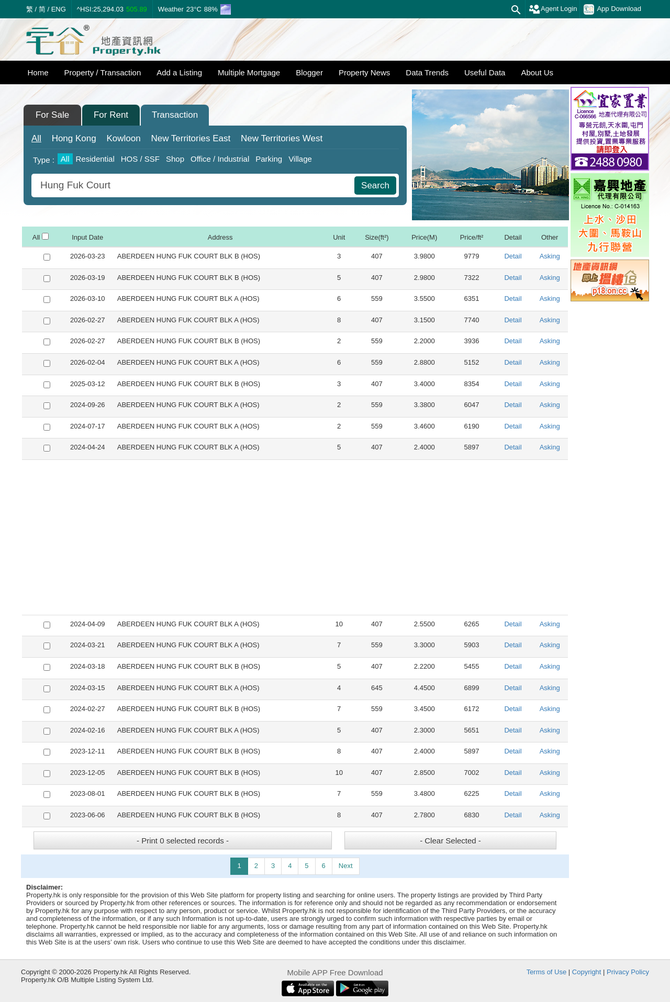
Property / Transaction (102, 72)
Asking (550, 256)
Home (38, 72)
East (190, 138)
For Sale (52, 115)
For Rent (111, 115)
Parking (268, 158)
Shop (175, 158)
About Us (537, 72)
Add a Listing (179, 72)
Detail (512, 256)
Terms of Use (547, 972)
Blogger (309, 72)
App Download (612, 9)
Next (346, 866)
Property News (364, 72)
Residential (95, 158)
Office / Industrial (220, 158)
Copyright (586, 972)
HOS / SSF (140, 158)
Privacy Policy (628, 972)
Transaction (175, 115)
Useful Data (484, 72)
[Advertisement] (295, 537)
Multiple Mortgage (249, 72)
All (36, 138)
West (281, 138)
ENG (58, 9)
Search (375, 185)
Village (300, 158)
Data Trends (427, 72)
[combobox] (194, 185)
